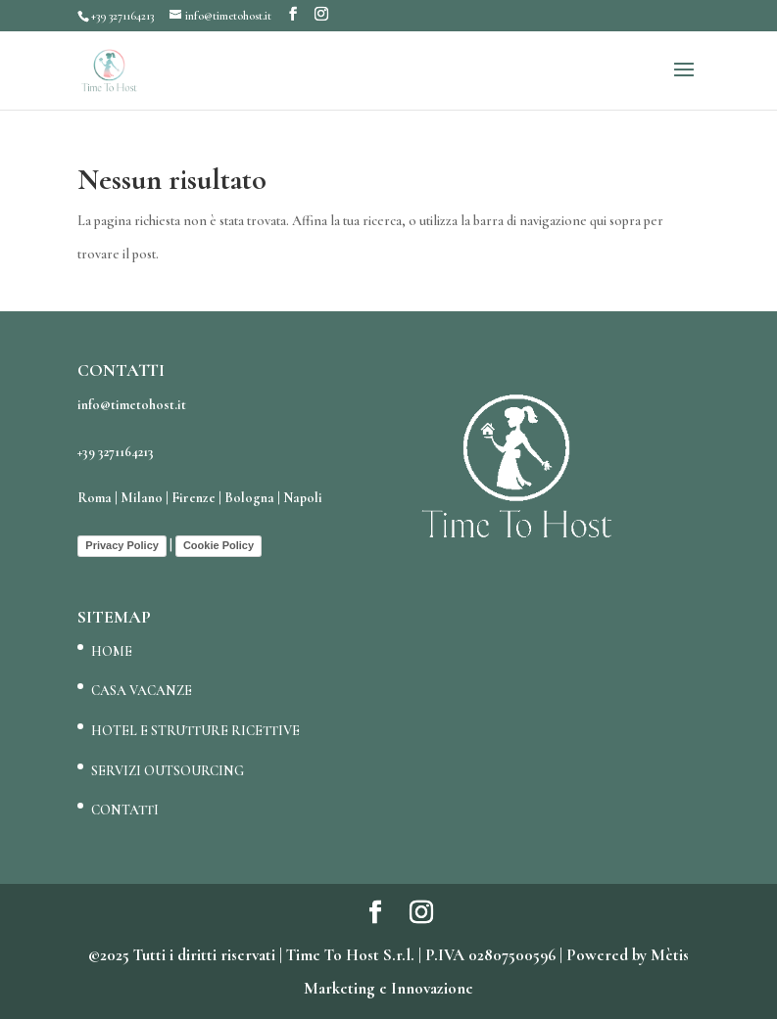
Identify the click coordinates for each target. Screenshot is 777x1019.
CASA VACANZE (141, 690)
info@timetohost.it (131, 404)
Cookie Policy (218, 545)
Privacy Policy (122, 545)
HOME (111, 651)
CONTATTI (125, 810)
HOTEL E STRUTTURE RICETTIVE (195, 730)
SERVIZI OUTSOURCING (167, 771)
